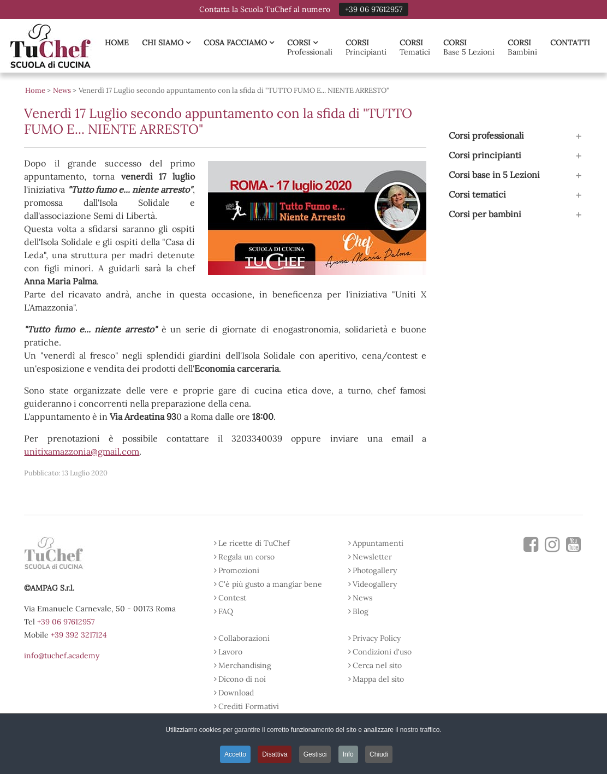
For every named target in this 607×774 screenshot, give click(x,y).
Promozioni (238, 570)
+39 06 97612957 (373, 9)
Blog (360, 611)
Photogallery (375, 570)
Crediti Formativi (248, 706)
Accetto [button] (235, 754)
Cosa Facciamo (239, 42)
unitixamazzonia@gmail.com (81, 451)
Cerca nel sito (377, 665)
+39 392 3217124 (79, 635)
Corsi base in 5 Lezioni (494, 174)
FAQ (225, 611)
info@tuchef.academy (61, 655)
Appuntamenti (378, 543)
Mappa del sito (378, 679)
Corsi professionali (486, 135)
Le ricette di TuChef (254, 543)
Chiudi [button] (379, 754)
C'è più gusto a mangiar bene (270, 584)
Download (236, 693)
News (362, 598)
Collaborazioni (244, 638)
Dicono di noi (242, 679)
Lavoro (230, 652)
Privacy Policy (377, 638)
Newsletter (372, 557)
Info (348, 754)
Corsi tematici (477, 194)
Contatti (570, 42)
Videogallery (375, 584)
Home (117, 42)
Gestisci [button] (315, 754)
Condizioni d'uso (382, 652)
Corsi (302, 42)
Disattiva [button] (274, 754)
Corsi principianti (485, 155)
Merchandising (244, 665)
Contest (232, 598)
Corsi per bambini (485, 214)
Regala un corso (246, 557)
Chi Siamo (166, 42)
